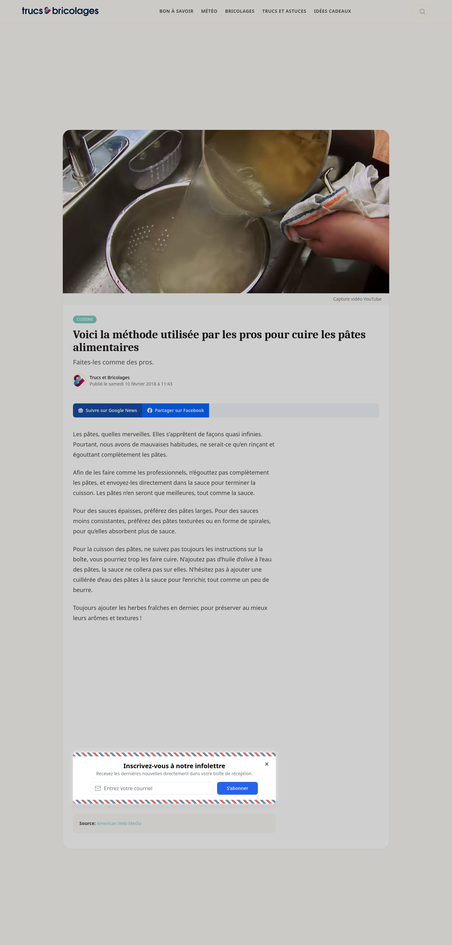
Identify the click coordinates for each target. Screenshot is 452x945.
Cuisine (85, 319)
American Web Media (119, 823)
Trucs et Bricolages (110, 377)
